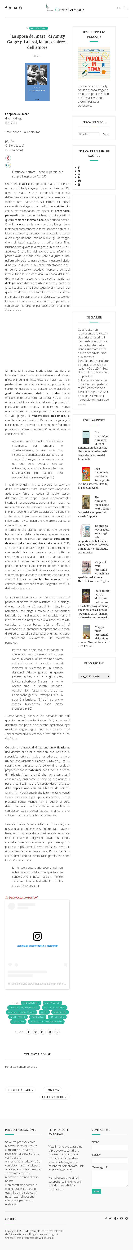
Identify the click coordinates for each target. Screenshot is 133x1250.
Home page (52, 1090)
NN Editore (57, 1017)
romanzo (18, 1021)
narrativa (38, 1017)
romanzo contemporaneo (46, 1021)
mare (44, 1012)
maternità (60, 1012)
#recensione (38, 28)
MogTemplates (35, 1231)
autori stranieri (54, 1007)
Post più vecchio (54, 1097)
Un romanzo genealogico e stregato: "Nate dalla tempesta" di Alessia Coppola (94, 507)
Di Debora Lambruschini (21, 897)
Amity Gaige (52, 1003)
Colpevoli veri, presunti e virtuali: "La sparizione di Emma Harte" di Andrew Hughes (93, 572)
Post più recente (20, 1090)
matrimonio (18, 1017)
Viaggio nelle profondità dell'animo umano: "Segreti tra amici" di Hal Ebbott (94, 637)
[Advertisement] (94, 250)
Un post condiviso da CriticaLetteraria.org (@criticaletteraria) (40, 983)
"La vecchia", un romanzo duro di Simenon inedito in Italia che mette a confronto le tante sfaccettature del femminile (93, 446)
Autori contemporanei (24, 1007)
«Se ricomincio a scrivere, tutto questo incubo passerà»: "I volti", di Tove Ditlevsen (94, 478)
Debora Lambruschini (21, 1012)
